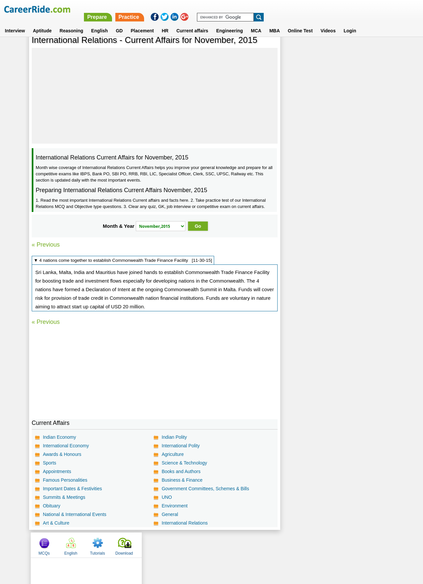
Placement (142, 22)
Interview (15, 22)
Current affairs (192, 22)
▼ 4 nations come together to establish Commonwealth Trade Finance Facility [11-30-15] (123, 260)
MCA (256, 22)
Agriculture (173, 454)
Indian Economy (59, 437)
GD (119, 22)
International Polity (181, 445)
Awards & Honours (62, 454)
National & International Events (74, 514)
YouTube (258, 544)
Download (374, 50)
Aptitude (42, 22)
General (170, 514)
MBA (274, 22)
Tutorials (348, 50)
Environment (175, 505)
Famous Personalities (65, 480)
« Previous (46, 244)
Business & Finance (182, 480)
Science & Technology (184, 462)
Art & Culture (56, 523)
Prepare (252, 9)
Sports (49, 462)
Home (130, 544)
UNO (167, 497)
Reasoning (71, 22)
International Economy (66, 445)
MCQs (294, 50)
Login (350, 22)
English (99, 22)
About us (151, 544)
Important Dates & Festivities (72, 488)
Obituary (51, 505)
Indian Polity (174, 437)
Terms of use (208, 544)
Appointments (57, 471)
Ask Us (235, 544)
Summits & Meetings (64, 497)
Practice (284, 9)
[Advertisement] (155, 96)
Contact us (178, 544)
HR (165, 22)
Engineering (229, 22)
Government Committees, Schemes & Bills (205, 488)
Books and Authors (181, 471)
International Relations (185, 523)
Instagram (284, 544)
